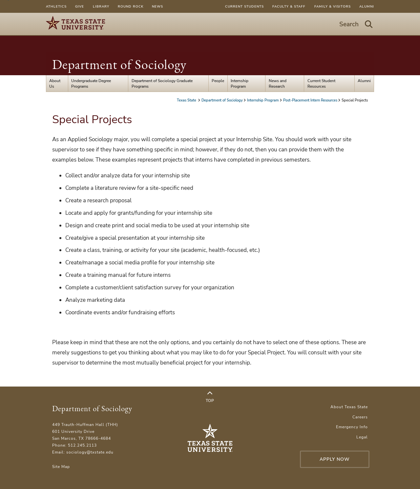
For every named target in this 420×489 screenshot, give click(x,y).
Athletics (56, 6)
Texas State (187, 100)
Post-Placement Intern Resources (310, 100)
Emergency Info (352, 427)
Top (210, 397)
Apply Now (335, 459)
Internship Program (239, 83)
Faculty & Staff (288, 6)
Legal (362, 437)
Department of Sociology (119, 64)
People (218, 80)
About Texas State (349, 407)
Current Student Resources (321, 83)
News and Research (277, 83)
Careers (360, 417)
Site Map (61, 466)
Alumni (366, 6)
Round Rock (130, 6)
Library (101, 6)
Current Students (244, 6)
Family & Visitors (332, 6)
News (157, 6)
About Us (54, 83)
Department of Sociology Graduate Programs (162, 83)
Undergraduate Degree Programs (91, 83)
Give (79, 6)
